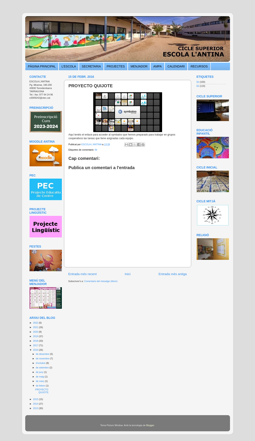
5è (198, 82)
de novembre (43, 358)
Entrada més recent (82, 274)
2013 (36, 408)
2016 (36, 350)
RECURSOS (199, 66)
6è (96, 149)
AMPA (157, 66)
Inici (127, 274)
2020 (36, 331)
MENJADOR (139, 66)
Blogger (150, 425)
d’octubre (41, 363)
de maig (40, 376)
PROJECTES (116, 66)
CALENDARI (176, 66)
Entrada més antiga (172, 274)
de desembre (43, 354)
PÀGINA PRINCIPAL (42, 66)
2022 (36, 322)
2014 (36, 403)
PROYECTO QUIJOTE (41, 391)
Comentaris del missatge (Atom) (100, 281)
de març (40, 381)
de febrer (41, 385)
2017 (36, 345)
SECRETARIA (91, 66)
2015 (36, 399)
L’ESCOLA (68, 66)
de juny (40, 372)
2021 (36, 327)
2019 (36, 336)
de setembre (42, 367)
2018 (36, 341)
